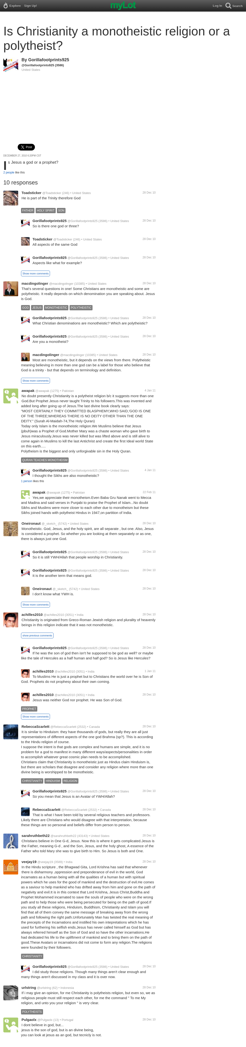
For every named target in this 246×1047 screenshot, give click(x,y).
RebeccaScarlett (35, 726)
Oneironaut (31, 523)
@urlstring (44, 988)
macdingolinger (35, 283)
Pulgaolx (29, 1020)
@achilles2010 (54, 615)
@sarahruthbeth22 (63, 836)
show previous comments (37, 635)
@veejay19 (45, 862)
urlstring (29, 988)
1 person (26, 481)
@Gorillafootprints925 (38, 65)
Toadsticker (31, 193)
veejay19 (29, 862)
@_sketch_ (49, 523)
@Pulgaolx (44, 1020)
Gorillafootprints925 (48, 59)
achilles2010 (32, 615)
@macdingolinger (61, 283)
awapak (28, 391)
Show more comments (35, 273)
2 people (8, 172)
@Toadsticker (51, 193)
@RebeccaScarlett (63, 727)
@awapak (42, 391)
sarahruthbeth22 (36, 836)
